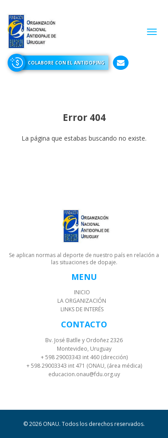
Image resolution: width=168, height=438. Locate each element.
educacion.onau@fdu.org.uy (84, 374)
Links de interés (81, 309)
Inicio (82, 292)
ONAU (51, 424)
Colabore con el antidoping (66, 63)
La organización (81, 301)
